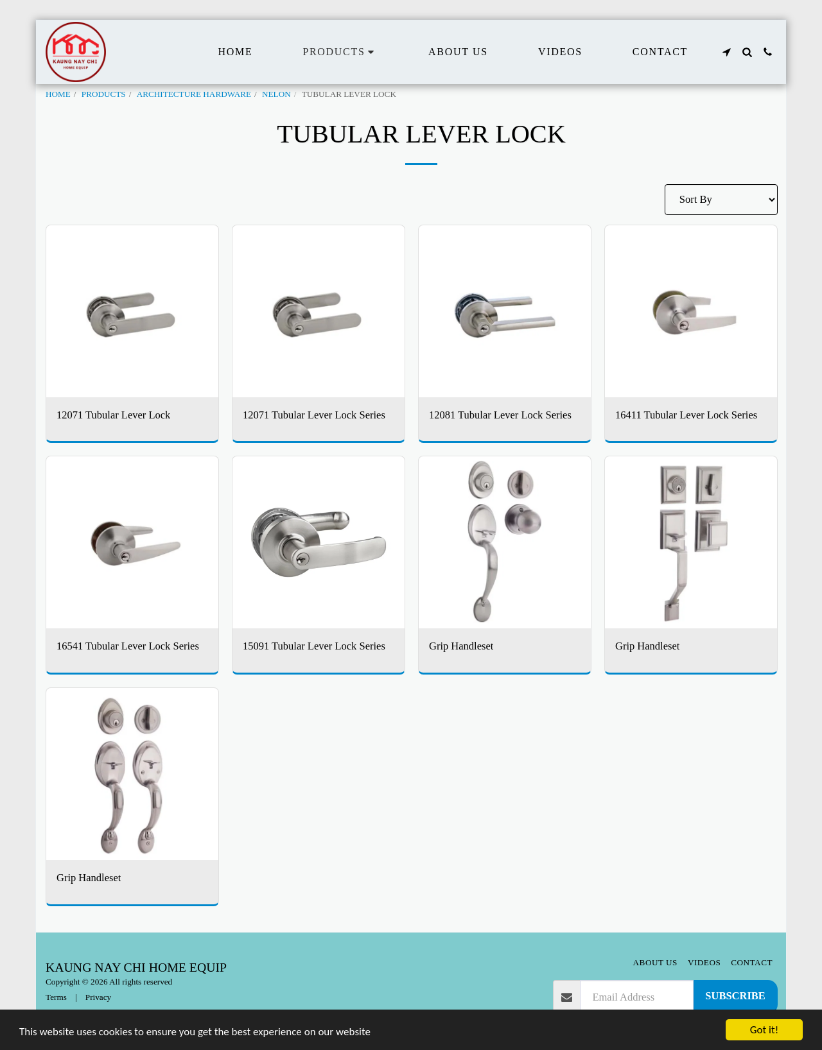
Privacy (98, 997)
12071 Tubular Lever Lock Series (314, 415)
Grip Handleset (461, 646)
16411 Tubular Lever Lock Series (686, 415)
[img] (132, 311)
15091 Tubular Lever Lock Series (314, 646)
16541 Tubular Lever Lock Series (128, 646)
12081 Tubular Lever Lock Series (500, 415)
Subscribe (735, 996)
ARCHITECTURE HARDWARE (194, 94)
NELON (276, 94)
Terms (56, 997)
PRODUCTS (104, 94)
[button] (726, 52)
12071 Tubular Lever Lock (113, 415)
